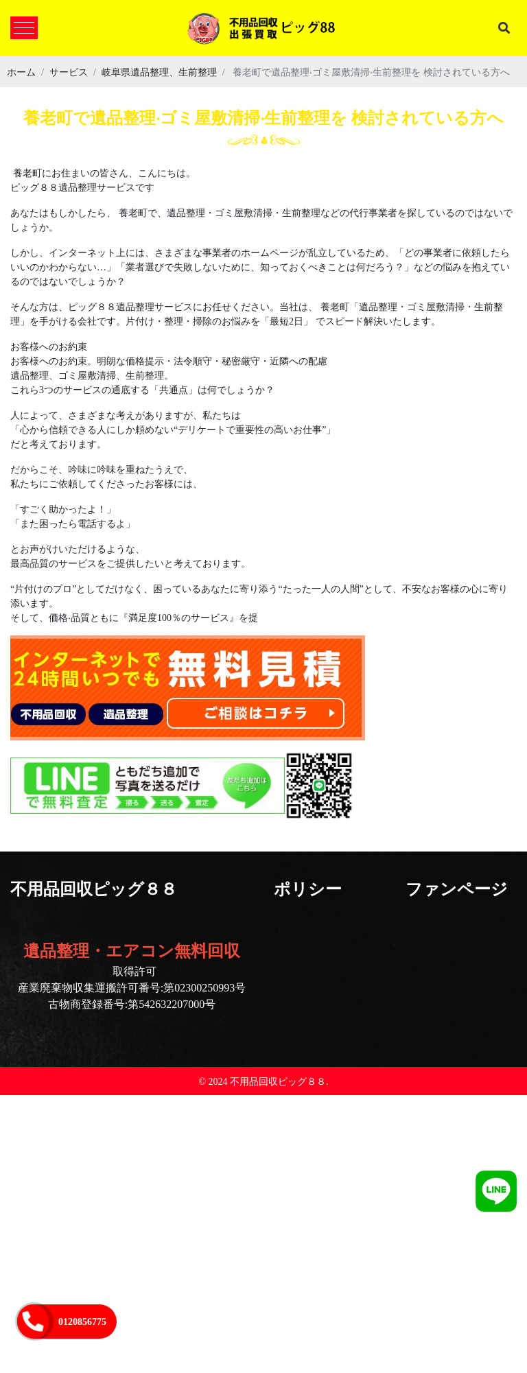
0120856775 (82, 1321)
